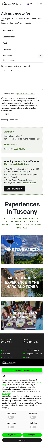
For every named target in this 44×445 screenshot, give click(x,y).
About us (6, 350)
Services (6, 354)
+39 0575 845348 (17, 149)
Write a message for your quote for (16, 66)
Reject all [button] (11, 435)
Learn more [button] (21, 440)
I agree (6, 114)
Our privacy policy (14, 189)
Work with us (8, 357)
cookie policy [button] (6, 394)
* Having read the (19, 94)
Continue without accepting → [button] (22, 370)
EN (30, 3)
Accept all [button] (32, 435)
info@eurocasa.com (34, 354)
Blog (28, 357)
